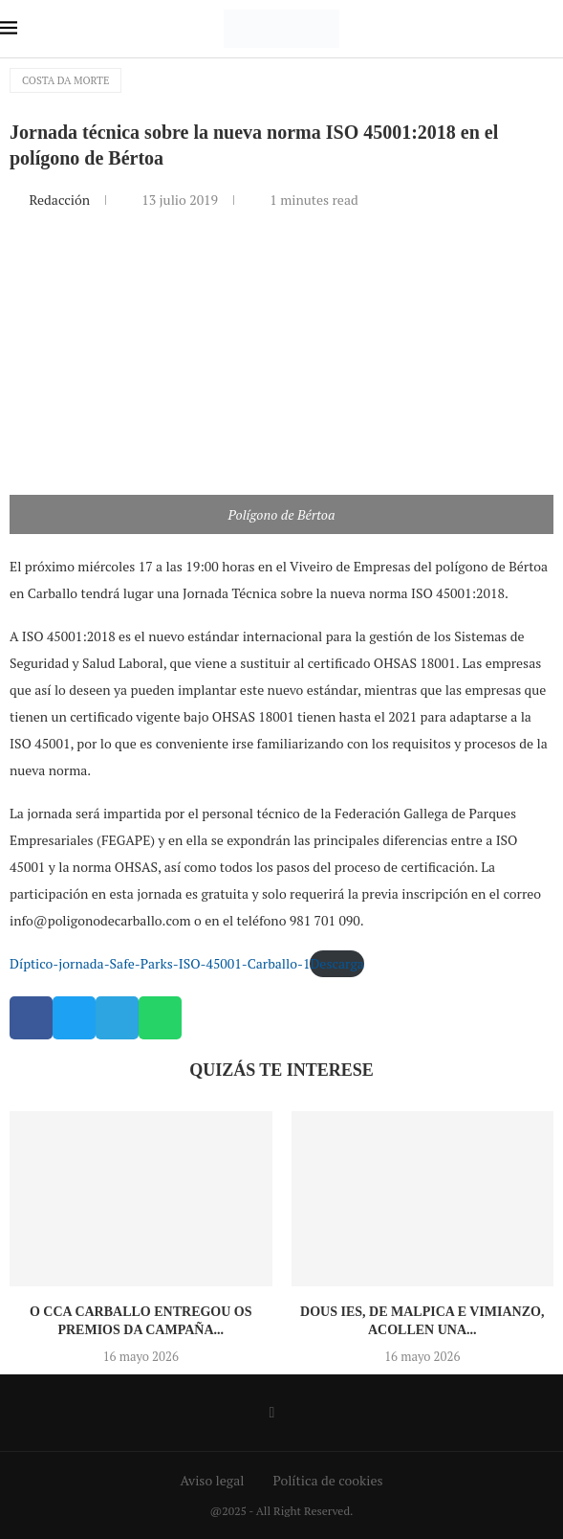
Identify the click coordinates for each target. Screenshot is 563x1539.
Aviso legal (213, 1480)
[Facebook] (272, 1412)
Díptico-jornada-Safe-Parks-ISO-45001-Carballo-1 (160, 963)
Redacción (61, 199)
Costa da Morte (65, 80)
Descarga (336, 963)
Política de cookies (327, 1480)
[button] (31, 1017)
